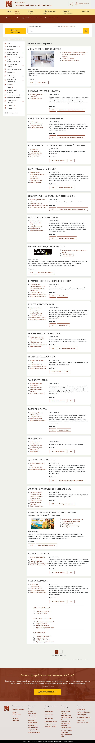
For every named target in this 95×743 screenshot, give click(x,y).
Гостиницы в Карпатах (67, 348)
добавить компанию (47, 692)
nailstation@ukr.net (68, 256)
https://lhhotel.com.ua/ (37, 157)
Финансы (10, 49)
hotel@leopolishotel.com (37, 590)
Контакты (85, 11)
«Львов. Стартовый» (32, 712)
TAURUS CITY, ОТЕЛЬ (38, 380)
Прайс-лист (81, 720)
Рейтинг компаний (12, 18)
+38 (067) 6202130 (36, 364)
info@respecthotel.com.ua (38, 317)
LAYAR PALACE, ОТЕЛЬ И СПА (42, 169)
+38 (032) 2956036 (36, 153)
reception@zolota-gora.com (36, 503)
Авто (8, 44)
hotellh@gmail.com (36, 155)
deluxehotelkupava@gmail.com (39, 563)
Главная (9, 11)
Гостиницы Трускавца (66, 238)
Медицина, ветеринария (11, 76)
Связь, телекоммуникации (13, 61)
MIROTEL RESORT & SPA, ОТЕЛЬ (43, 217)
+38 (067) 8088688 (68, 58)
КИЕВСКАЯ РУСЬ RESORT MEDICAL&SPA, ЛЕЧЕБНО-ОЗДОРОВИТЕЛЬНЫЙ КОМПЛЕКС (52, 514)
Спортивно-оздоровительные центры (72, 209)
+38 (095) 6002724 (36, 467)
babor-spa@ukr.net (36, 419)
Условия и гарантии (83, 717)
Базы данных (49, 711)
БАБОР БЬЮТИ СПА (37, 409)
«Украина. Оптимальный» (33, 726)
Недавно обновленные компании (31, 18)
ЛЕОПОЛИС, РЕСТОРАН (42, 618)
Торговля (10, 105)
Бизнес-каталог (17, 12)
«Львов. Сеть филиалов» (32, 717)
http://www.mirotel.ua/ (37, 231)
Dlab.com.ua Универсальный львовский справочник (33, 3)
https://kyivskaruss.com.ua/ (70, 527)
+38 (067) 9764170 (36, 227)
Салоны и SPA (56, 372)
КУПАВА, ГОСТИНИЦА (38, 553)
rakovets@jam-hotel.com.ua (70, 60)
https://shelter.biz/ (35, 347)
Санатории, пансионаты (46, 545)
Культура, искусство (14, 69)
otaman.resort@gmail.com (38, 294)
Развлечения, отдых (14, 98)
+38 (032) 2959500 (41, 624)
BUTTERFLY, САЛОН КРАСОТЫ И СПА (45, 118)
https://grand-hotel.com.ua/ (34, 452)
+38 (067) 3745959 (36, 292)
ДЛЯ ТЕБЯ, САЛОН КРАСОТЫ (41, 459)
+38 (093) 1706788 (36, 446)
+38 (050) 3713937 (36, 588)
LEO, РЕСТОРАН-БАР (41, 608)
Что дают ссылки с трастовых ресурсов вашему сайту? (67, 733)
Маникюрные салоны (45, 273)
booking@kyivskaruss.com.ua (71, 525)
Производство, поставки (12, 91)
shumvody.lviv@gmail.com (38, 366)
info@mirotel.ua (35, 229)
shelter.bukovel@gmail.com (38, 345)
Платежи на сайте (83, 723)
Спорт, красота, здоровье (12, 101)
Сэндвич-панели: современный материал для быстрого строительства (66, 723)
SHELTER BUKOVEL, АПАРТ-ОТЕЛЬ (44, 333)
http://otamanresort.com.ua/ (38, 296)
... (88, 103)
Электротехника (12, 46)
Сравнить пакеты (34, 732)
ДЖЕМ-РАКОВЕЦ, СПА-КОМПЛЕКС (44, 49)
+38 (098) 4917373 (36, 126)
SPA (31, 83)
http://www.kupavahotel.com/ (38, 565)
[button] (82, 4)
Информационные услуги (49, 12)
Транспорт (10, 108)
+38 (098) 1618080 (36, 387)
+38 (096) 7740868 (36, 180)
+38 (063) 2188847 (36, 98)
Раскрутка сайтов (50, 726)
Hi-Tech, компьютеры (14, 57)
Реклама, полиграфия (14, 95)
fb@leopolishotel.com (42, 626)
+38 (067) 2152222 (36, 203)
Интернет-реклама (31, 12)
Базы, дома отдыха (66, 187)
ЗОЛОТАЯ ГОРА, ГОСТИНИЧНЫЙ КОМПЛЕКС (49, 489)
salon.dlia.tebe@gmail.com (38, 469)
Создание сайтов (50, 724)
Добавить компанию (15, 31)
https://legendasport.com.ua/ (38, 207)
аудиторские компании (68, 26)
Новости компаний (51, 18)
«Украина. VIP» (33, 730)
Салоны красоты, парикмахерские (71, 110)
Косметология (64, 430)
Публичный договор (83, 712)
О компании (81, 709)
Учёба (9, 84)
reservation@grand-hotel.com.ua (36, 449)
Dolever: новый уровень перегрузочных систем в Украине (66, 714)
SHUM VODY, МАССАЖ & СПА (41, 356)
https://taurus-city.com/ (37, 393)
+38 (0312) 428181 (36, 500)
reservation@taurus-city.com (36, 390)
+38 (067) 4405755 (36, 316)
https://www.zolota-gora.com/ (36, 506)
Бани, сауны (42, 83)
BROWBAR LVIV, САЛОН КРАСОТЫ (44, 91)
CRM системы (49, 718)
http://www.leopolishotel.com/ (38, 592)
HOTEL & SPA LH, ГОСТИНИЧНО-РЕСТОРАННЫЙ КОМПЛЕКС (56, 145)
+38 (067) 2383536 (36, 561)
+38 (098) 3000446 (36, 343)
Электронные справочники (49, 715)
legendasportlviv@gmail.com (39, 205)
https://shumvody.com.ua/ (38, 368)
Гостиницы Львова (58, 160)
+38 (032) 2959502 (41, 613)
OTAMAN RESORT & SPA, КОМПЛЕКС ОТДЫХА (49, 281)
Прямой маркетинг (51, 721)
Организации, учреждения (11, 80)
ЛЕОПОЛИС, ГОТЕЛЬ (38, 580)
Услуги (9, 87)
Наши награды (82, 715)
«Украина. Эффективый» (32, 721)
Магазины (10, 72)
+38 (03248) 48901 (68, 523)
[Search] (55, 31)
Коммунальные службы (12, 65)
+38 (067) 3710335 (36, 417)
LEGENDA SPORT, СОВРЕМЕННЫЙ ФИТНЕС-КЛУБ (51, 196)
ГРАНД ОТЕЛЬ (35, 438)
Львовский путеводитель (67, 12)
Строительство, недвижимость (12, 53)
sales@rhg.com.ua (35, 182)
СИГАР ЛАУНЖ (39, 633)
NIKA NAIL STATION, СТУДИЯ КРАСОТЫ (46, 246)
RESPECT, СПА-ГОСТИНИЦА (41, 304)
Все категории (11, 113)
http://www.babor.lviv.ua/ (37, 420)
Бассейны (62, 296)
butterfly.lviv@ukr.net (36, 128)
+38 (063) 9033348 (68, 254)
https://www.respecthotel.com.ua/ (38, 319)
